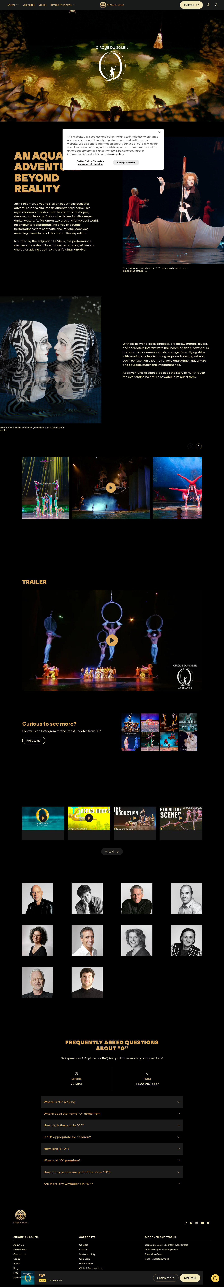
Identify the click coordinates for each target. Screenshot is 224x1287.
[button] (199, 446)
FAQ (15, 1272)
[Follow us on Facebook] (191, 1223)
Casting (84, 1249)
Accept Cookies (126, 162)
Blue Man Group (154, 1254)
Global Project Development (161, 1249)
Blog (16, 1268)
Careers (83, 1244)
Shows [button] (13, 5)
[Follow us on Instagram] (196, 1223)
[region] (113, 149)
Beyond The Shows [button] (63, 5)
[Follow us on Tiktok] (185, 1223)
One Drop (84, 1258)
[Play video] (111, 488)
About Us (18, 1244)
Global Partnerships (91, 1268)
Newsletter (19, 1249)
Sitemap (18, 1277)
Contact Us (20, 1254)
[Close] (159, 132)
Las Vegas (29, 4)
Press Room (86, 1263)
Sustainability (87, 1254)
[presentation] (44, 1237)
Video (16, 1263)
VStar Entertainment (157, 1258)
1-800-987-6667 (147, 1084)
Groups (42, 4)
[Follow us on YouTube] (202, 1223)
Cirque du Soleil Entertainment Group (166, 1244)
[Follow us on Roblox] (208, 1223)
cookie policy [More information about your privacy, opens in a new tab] (115, 154)
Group (17, 1258)
